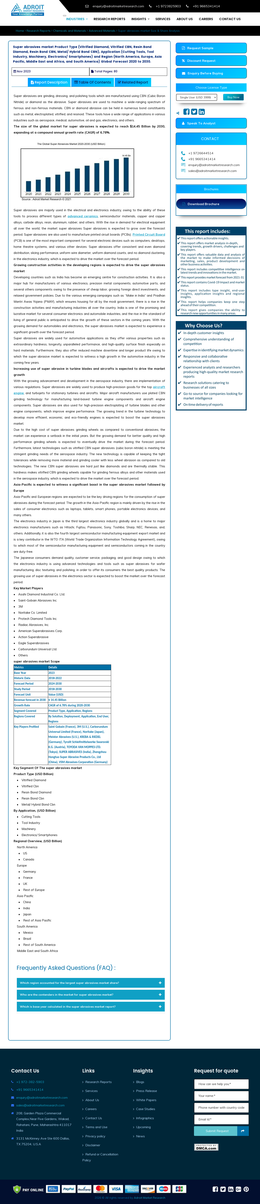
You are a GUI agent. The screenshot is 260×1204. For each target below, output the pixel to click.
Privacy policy (95, 1136)
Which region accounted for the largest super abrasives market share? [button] (91, 983)
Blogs (140, 1082)
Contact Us (93, 1118)
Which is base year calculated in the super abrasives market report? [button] (91, 1006)
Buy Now (233, 97)
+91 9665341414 (29, 1090)
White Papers (146, 1100)
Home (20, 31)
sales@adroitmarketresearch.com (40, 1105)
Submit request (227, 1131)
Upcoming (143, 1127)
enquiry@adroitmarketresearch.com (42, 1097)
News (140, 1136)
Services (91, 1091)
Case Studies (145, 1109)
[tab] (91, 983)
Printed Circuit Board (149, 234)
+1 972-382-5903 (30, 1082)
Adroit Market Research (149, 1198)
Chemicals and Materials (69, 31)
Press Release (146, 1091)
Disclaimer (92, 1145)
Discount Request (199, 60)
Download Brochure (200, 203)
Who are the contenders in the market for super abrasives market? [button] (91, 994)
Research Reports (39, 31)
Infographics (145, 1118)
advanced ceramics (83, 216)
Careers (91, 1109)
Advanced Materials (102, 31)
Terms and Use (96, 1127)
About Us (92, 1100)
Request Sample (197, 48)
